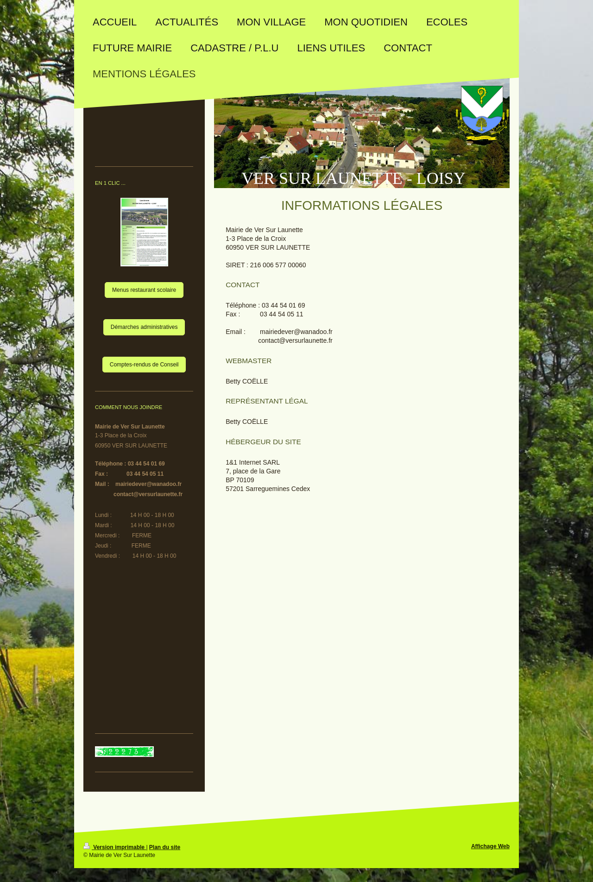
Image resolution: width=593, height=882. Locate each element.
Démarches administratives (144, 327)
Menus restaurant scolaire (144, 290)
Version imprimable (114, 847)
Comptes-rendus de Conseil (144, 364)
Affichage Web (490, 846)
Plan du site (164, 847)
